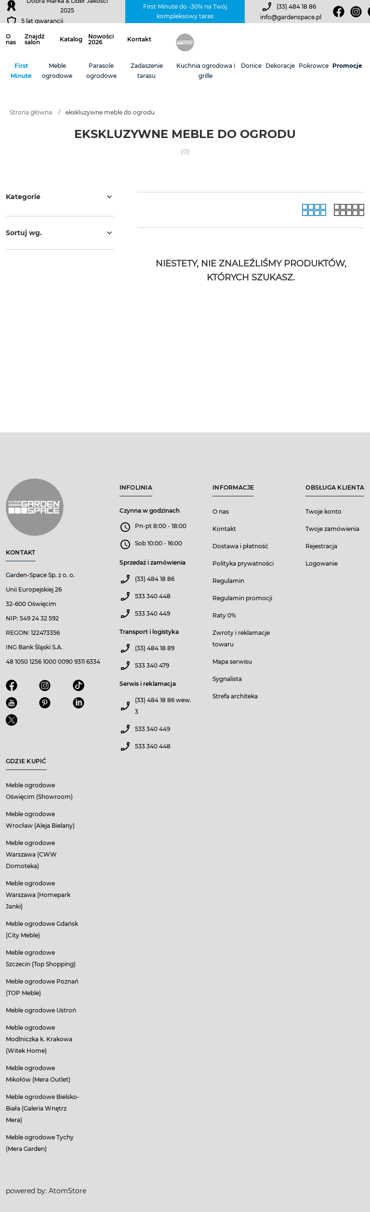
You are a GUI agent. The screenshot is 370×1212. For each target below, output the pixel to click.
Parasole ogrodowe (101, 70)
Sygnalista (227, 678)
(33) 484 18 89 (154, 648)
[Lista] (349, 210)
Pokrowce (314, 65)
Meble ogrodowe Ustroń (41, 1010)
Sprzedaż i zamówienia (152, 562)
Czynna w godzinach (149, 510)
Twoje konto (323, 511)
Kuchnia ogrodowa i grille (205, 70)
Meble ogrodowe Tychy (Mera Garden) (40, 1143)
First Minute (21, 70)
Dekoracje (280, 65)
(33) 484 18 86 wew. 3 (163, 705)
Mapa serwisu (232, 661)
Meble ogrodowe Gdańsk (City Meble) (42, 929)
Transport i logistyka (149, 631)
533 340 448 (153, 596)
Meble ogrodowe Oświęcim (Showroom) (39, 791)
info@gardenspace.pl (290, 17)
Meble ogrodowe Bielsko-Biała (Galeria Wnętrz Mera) (42, 1108)
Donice (251, 65)
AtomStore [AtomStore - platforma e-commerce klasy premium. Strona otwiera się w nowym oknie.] (67, 1191)
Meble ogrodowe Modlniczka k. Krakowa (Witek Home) (39, 1039)
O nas (11, 39)
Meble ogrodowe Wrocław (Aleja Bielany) (40, 819)
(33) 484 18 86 (296, 6)
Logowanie (321, 563)
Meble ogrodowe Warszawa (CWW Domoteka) (31, 854)
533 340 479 (152, 665)
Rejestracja (321, 546)
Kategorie (60, 197)
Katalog (71, 39)
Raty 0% (224, 615)
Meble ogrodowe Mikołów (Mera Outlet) (38, 1073)
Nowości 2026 (101, 39)
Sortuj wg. (60, 233)
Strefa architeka (235, 696)
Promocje (347, 65)
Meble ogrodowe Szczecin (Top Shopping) (41, 958)
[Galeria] (314, 210)
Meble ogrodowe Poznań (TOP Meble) (42, 987)
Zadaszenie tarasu (147, 70)
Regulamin (228, 580)
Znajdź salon (34, 39)
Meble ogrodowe (57, 70)
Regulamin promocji (242, 598)
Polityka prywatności (243, 563)
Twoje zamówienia (332, 528)
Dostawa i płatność (240, 546)
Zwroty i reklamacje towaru (241, 638)
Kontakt (139, 39)
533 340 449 (152, 613)
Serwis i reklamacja (147, 683)
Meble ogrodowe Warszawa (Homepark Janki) (38, 895)
